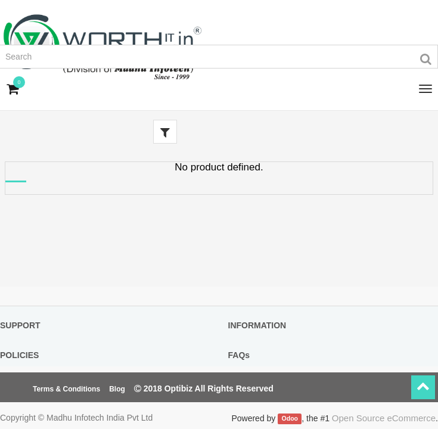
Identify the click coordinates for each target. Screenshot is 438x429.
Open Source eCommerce (384, 418)
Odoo (290, 418)
